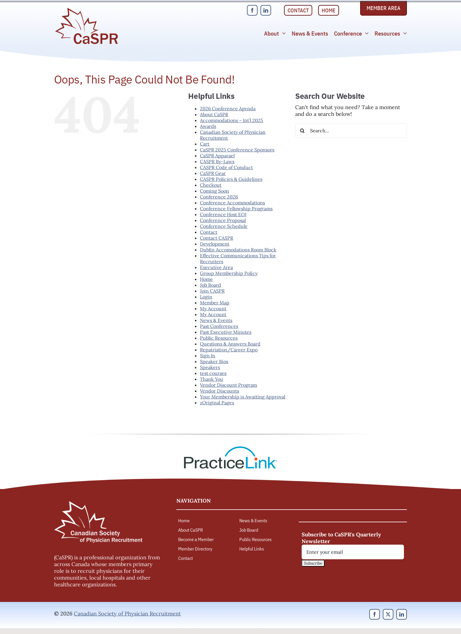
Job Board (210, 285)
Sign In (207, 355)
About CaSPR (214, 114)
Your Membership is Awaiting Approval (242, 397)
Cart (204, 144)
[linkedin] (265, 10)
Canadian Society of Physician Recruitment (127, 613)
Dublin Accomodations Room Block (238, 250)
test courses (213, 373)
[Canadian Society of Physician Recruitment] (86, 9)
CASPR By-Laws (217, 161)
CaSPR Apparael (217, 155)
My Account (213, 308)
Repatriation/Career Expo (229, 350)
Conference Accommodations (232, 203)
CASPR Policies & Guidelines (231, 179)
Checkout (210, 185)
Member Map (214, 303)
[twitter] (388, 614)
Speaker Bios (214, 361)
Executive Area (216, 267)
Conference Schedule (224, 226)
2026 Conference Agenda (227, 108)
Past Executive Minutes (225, 332)
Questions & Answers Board (230, 344)
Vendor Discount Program (228, 385)
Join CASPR (212, 291)
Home (206, 279)
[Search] (302, 130)
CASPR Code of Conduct (226, 167)
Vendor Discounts (219, 391)
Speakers (210, 367)
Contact (208, 232)
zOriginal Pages (217, 403)
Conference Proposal (223, 220)
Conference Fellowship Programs (236, 208)
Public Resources (219, 338)
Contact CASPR (216, 238)
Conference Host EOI (223, 214)
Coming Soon (214, 191)
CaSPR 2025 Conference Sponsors (237, 150)
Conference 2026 (219, 197)
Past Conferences (219, 326)
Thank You (211, 379)
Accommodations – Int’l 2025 (231, 120)
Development (214, 244)
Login (206, 297)
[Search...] (351, 130)
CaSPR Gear (213, 173)
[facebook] (252, 10)
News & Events (216, 320)
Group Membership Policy (229, 273)
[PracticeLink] (230, 448)
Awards (208, 126)
